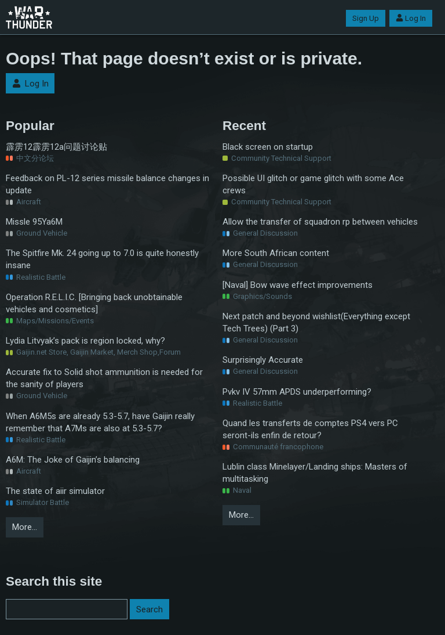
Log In (411, 18)
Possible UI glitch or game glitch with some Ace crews (313, 184)
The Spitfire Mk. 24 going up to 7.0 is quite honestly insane (102, 259)
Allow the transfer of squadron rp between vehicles (320, 222)
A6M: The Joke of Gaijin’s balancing (73, 459)
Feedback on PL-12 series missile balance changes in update (107, 184)
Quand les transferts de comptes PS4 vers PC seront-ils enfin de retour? (310, 429)
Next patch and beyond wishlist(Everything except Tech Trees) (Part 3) (316, 322)
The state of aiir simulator (55, 491)
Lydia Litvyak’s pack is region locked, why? (85, 340)
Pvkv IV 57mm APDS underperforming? (296, 392)
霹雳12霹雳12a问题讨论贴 (56, 147)
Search (149, 609)
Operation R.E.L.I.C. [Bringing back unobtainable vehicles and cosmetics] (94, 303)
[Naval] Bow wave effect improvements (297, 285)
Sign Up (365, 18)
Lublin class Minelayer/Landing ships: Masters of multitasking (314, 472)
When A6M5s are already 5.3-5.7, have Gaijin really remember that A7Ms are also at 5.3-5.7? (100, 422)
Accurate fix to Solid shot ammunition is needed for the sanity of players (104, 378)
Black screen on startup (267, 147)
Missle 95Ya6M (34, 222)
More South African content (275, 253)
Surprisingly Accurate (262, 360)
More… (24, 527)
